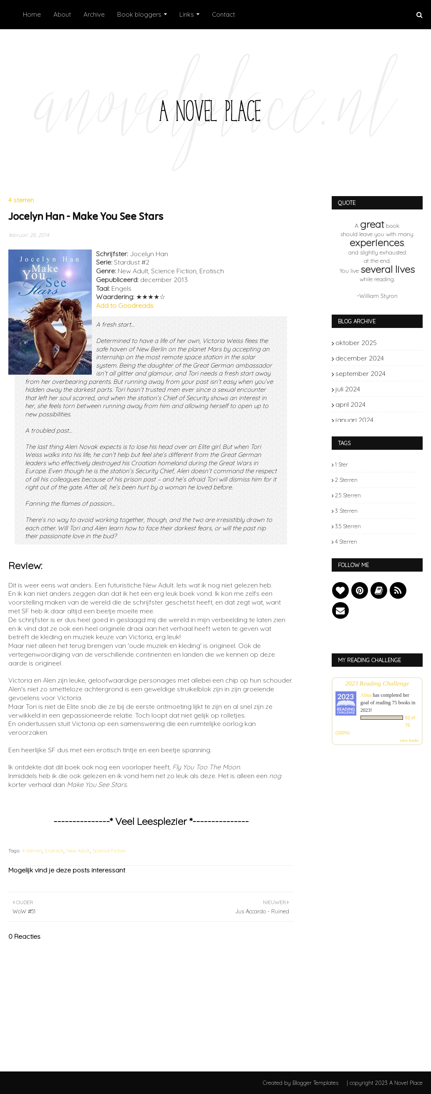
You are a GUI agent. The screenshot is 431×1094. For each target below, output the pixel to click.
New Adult (78, 850)
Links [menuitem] (186, 14)
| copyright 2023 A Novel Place (385, 1082)
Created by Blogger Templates (300, 1082)
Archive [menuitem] (94, 14)
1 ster (341, 464)
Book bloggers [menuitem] (139, 14)
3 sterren (346, 510)
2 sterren (346, 479)
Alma (366, 695)
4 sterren (32, 850)
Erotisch (54, 850)
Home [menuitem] (32, 14)
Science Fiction (109, 850)
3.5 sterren (348, 526)
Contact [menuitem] (223, 14)
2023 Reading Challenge (377, 683)
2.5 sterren (348, 495)
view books (409, 740)
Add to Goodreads (125, 305)
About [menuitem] (62, 14)
